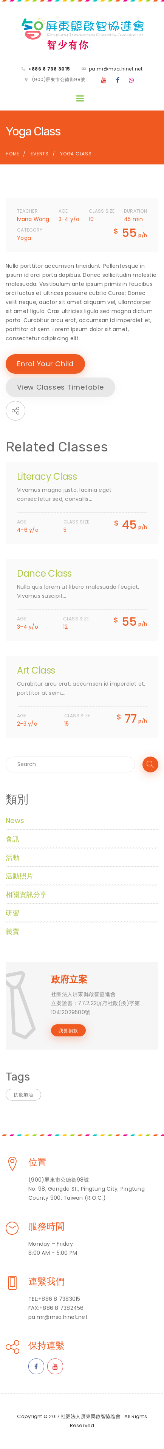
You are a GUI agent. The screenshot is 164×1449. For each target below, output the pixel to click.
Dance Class (44, 573)
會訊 (13, 839)
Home (12, 153)
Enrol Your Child (45, 363)
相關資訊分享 (26, 894)
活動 (13, 857)
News (15, 820)
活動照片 (19, 876)
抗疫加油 (23, 1094)
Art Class (36, 670)
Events (40, 153)
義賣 (13, 931)
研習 (13, 913)
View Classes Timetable (60, 387)
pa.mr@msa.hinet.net (116, 69)
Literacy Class (47, 476)
